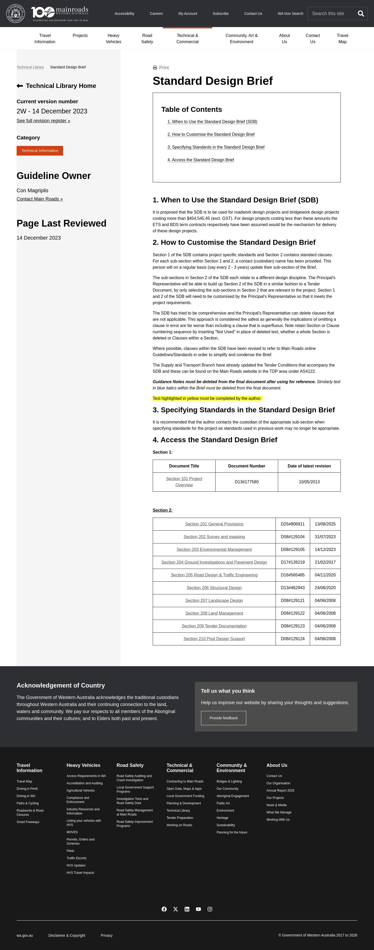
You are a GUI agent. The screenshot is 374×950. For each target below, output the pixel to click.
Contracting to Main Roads (184, 781)
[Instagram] (209, 909)
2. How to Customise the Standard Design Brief (211, 134)
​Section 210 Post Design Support (214, 639)
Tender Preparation (179, 818)
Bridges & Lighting (229, 781)
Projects (80, 35)
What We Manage (278, 812)
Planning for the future (232, 832)
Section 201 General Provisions (214, 524)
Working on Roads (179, 825)
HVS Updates (75, 865)
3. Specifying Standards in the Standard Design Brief (216, 147)
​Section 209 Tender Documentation (214, 626)
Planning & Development (183, 803)
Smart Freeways (28, 822)
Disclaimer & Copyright (66, 935)
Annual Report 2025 (280, 790)
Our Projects (275, 798)
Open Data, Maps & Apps (184, 789)
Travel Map (342, 38)
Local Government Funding (185, 796)
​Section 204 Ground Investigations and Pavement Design (214, 562)
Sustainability (226, 825)
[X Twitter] (175, 909)
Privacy (107, 935)
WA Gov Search (290, 13)
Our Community (227, 789)
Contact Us (253, 13)
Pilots (70, 851)
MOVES (72, 832)
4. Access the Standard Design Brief (201, 160)
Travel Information (45, 38)
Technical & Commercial (188, 38)
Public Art (223, 803)
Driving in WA (26, 796)
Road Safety (147, 38)
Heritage (222, 818)
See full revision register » (43, 120)
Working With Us (278, 819)
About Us (284, 38)
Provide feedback (224, 718)
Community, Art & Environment (242, 38)
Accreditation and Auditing (84, 783)
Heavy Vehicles (113, 38)
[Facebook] (164, 909)
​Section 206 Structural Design (214, 588)
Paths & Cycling (28, 803)
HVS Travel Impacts (80, 873)
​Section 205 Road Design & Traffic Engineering (214, 575)
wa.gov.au (25, 935)
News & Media (276, 805)
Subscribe (221, 13)
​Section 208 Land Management (214, 613)
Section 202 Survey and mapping (214, 537)
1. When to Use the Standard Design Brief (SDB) (212, 122)
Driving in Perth (27, 789)
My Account (187, 13)
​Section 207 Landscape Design (214, 600)
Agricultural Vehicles (80, 790)
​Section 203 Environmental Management (214, 549)
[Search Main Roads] (331, 14)
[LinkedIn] (187, 909)
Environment (225, 810)
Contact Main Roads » (40, 199)
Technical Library (30, 67)
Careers (156, 13)
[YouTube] (198, 909)
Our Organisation (278, 783)
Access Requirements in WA (86, 776)
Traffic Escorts (76, 858)
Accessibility (125, 13)
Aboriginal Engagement (233, 796)
